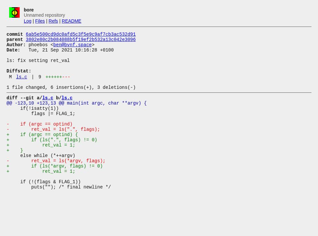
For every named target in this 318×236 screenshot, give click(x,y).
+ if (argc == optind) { (42, 152)
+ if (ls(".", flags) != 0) (52, 158)
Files (40, 21)
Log (27, 21)
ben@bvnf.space (72, 47)
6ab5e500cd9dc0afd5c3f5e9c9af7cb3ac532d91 (81, 35)
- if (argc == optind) (40, 139)
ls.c (21, 85)
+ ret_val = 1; (41, 164)
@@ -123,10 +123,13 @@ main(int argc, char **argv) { (77, 114)
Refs (53, 21)
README (71, 21)
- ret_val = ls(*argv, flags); (56, 183)
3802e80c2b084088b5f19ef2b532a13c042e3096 (81, 41)
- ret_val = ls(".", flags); (53, 146)
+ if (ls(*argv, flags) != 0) (55, 189)
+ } (15, 170)
